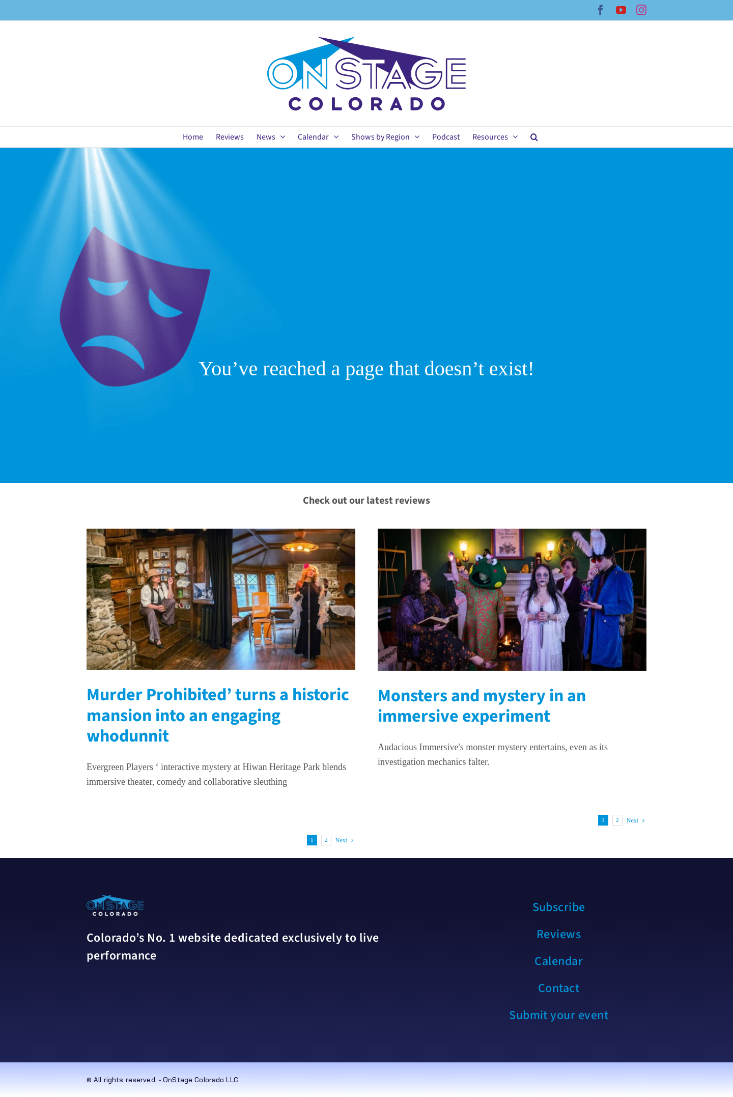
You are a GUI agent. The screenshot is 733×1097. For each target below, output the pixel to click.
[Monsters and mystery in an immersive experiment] (512, 600)
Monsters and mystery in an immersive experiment (482, 706)
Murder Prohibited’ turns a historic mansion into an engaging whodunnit (218, 715)
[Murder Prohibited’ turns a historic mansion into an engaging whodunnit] (221, 599)
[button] (534, 137)
